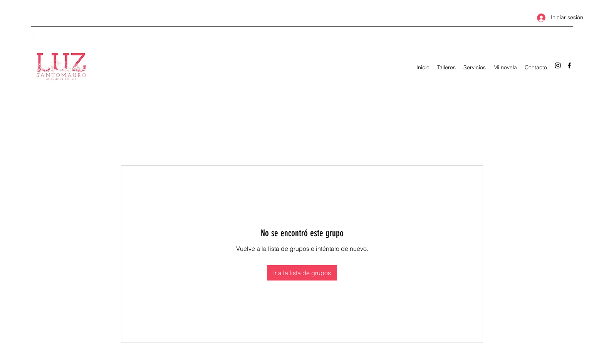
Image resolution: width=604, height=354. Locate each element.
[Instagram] (558, 65)
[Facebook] (569, 65)
